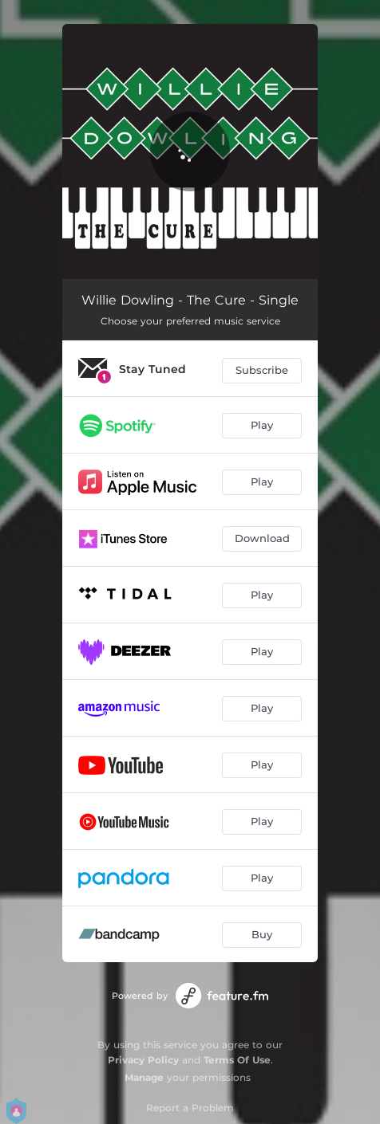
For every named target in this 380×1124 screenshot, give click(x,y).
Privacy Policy (143, 1060)
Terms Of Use (237, 1060)
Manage (144, 1077)
